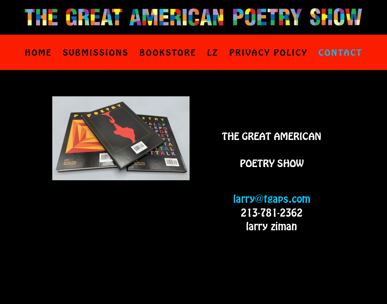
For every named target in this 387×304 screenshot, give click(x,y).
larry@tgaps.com (271, 198)
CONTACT (341, 52)
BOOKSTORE (168, 52)
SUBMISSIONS (96, 52)
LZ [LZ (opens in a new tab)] (213, 52)
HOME (38, 52)
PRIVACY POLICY (268, 52)
